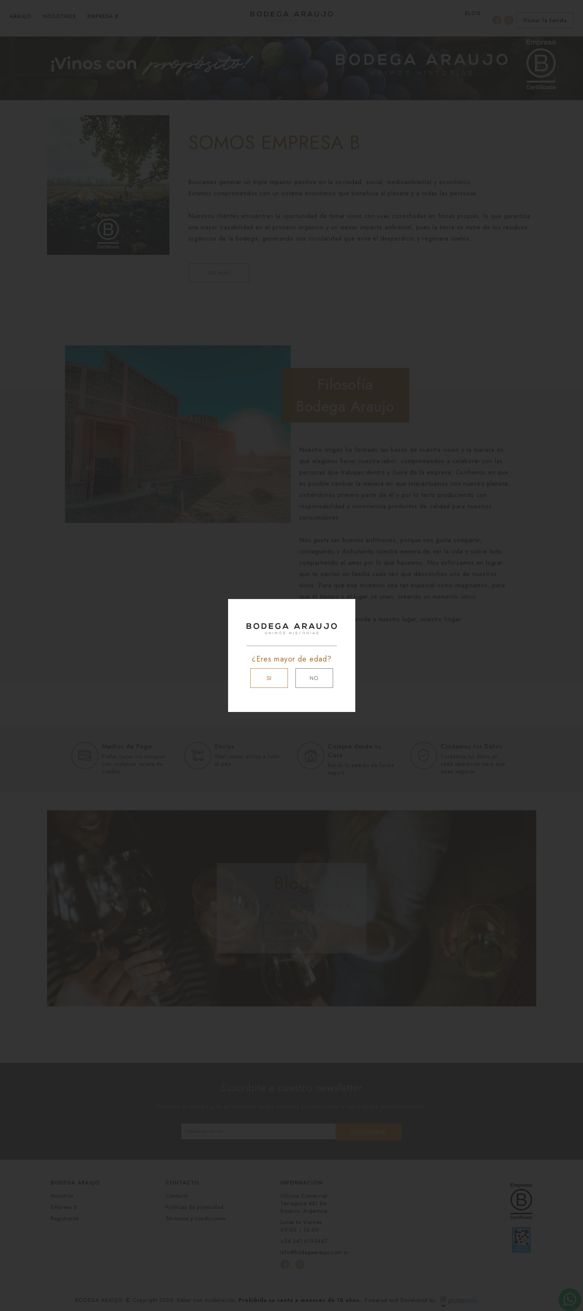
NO (314, 678)
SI (268, 678)
